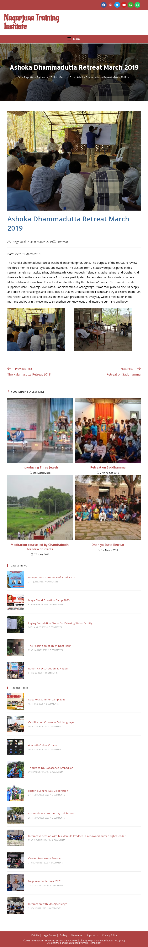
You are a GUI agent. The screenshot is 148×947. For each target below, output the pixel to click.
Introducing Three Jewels (40, 467)
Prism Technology (91, 942)
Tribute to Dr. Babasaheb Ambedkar (50, 768)
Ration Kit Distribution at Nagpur (48, 668)
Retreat (63, 242)
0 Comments (51, 581)
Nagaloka (19, 242)
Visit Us (35, 935)
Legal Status (49, 935)
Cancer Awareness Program (45, 858)
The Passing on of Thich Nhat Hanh (50, 646)
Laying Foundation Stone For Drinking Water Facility (60, 623)
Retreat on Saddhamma (107, 467)
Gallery (63, 935)
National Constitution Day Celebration (51, 813)
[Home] (19, 77)
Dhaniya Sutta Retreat (108, 545)
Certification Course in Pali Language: (51, 722)
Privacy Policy (109, 935)
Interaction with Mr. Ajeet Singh (47, 904)
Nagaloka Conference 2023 (44, 881)
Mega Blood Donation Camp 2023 (49, 600)
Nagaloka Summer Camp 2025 (47, 699)
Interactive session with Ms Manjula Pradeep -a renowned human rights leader (77, 836)
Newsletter (77, 935)
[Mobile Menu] (74, 39)
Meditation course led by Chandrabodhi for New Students (40, 547)
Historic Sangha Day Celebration (48, 790)
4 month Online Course (42, 745)
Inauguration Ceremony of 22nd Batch (52, 577)
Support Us (93, 935)
